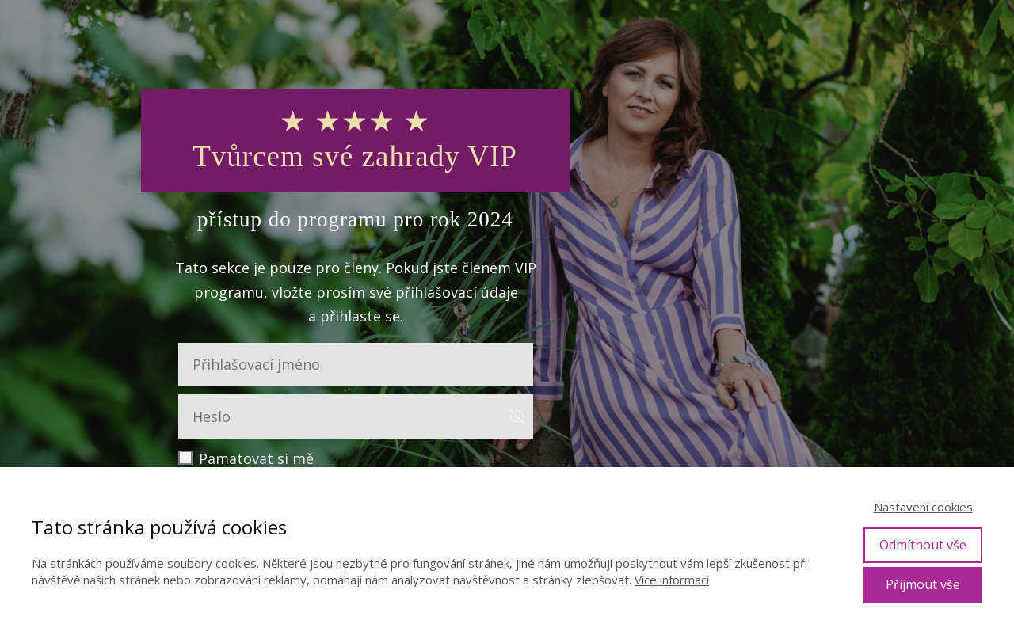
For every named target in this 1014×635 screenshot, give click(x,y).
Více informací (672, 579)
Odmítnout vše (922, 544)
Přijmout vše (923, 584)
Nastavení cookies (923, 507)
